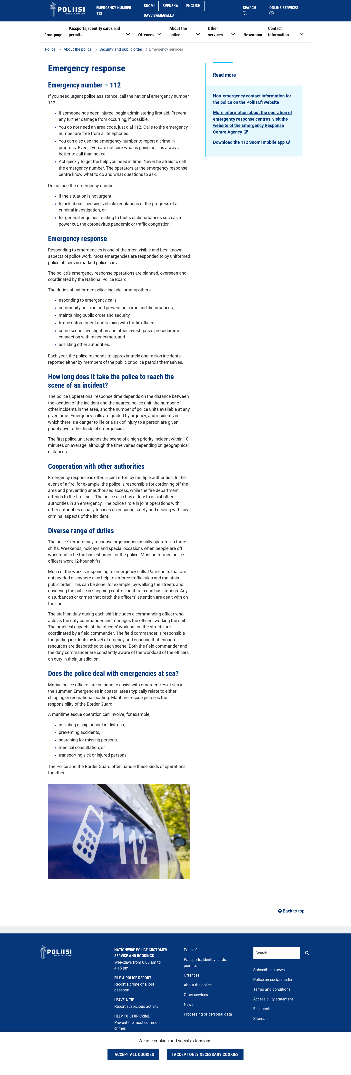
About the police (77, 49)
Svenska (172, 5)
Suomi (151, 5)
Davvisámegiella (159, 15)
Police (50, 49)
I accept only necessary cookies (205, 1054)
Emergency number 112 (113, 10)
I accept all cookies (133, 1054)
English (195, 5)
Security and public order (120, 49)
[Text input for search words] (276, 953)
